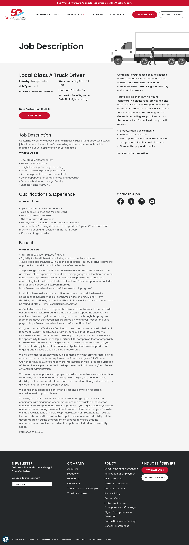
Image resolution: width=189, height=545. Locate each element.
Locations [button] (97, 14)
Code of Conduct (114, 488)
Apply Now (34, 115)
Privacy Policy (112, 493)
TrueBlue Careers (77, 493)
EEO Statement (113, 478)
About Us (72, 468)
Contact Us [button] (117, 14)
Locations (73, 473)
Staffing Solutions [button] (47, 14)
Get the (119, 2)
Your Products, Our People (82, 488)
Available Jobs (145, 14)
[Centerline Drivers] (16, 14)
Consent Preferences (116, 526)
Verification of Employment (120, 473)
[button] (5, 539)
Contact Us (74, 483)
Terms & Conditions (116, 483)
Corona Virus (112, 498)
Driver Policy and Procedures (121, 468)
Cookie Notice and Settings (120, 521)
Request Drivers (172, 14)
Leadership (73, 478)
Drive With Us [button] (75, 14)
